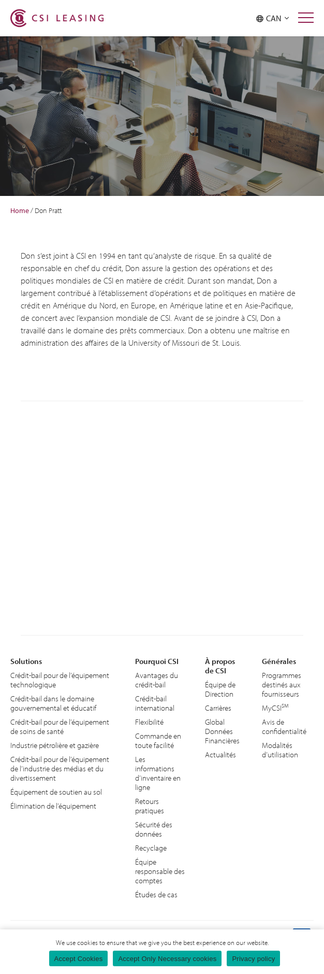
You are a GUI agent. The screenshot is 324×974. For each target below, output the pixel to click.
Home (19, 210)
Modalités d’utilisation (280, 749)
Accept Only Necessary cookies (167, 959)
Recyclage (151, 848)
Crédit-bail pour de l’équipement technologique (59, 679)
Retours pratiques (149, 805)
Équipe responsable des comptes (160, 871)
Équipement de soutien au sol (56, 792)
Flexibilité (149, 722)
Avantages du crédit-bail (156, 679)
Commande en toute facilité (158, 740)
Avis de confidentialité (284, 726)
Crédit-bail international (154, 703)
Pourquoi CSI (157, 661)
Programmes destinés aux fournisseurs (281, 684)
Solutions (26, 661)
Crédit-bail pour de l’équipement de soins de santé (59, 726)
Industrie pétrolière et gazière (54, 745)
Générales (279, 661)
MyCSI (275, 707)
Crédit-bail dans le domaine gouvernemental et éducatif (53, 703)
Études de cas (156, 894)
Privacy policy (253, 959)
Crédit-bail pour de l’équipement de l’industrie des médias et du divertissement (59, 768)
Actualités (220, 754)
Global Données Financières (222, 731)
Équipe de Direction (220, 689)
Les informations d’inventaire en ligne (158, 773)
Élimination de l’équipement (53, 806)
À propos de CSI (220, 665)
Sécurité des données (153, 829)
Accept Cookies (78, 959)
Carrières (218, 708)
